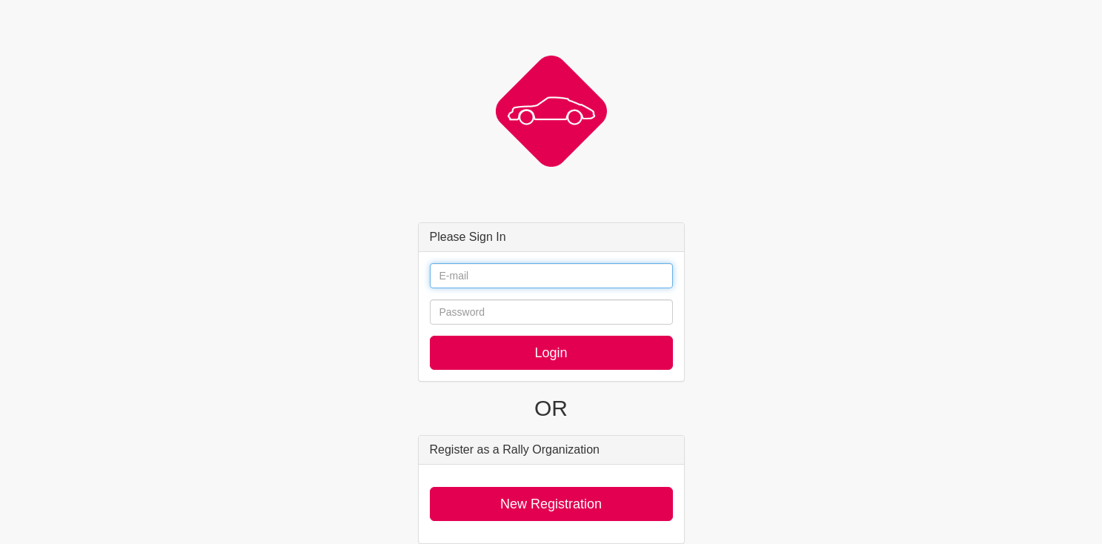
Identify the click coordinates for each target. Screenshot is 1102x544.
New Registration (551, 504)
